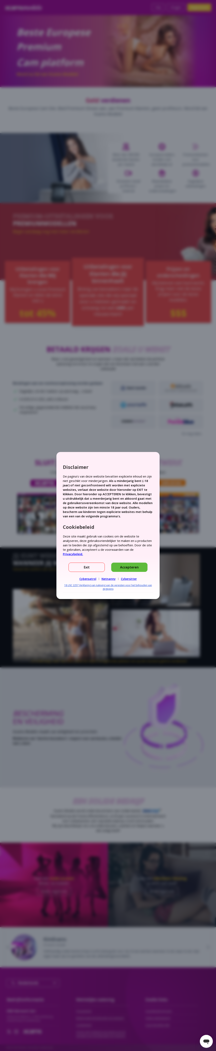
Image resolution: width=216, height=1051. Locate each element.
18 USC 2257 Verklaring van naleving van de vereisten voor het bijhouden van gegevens (108, 587)
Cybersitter (129, 579)
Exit (87, 567)
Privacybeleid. (73, 554)
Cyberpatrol (87, 579)
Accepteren (129, 567)
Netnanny (109, 579)
